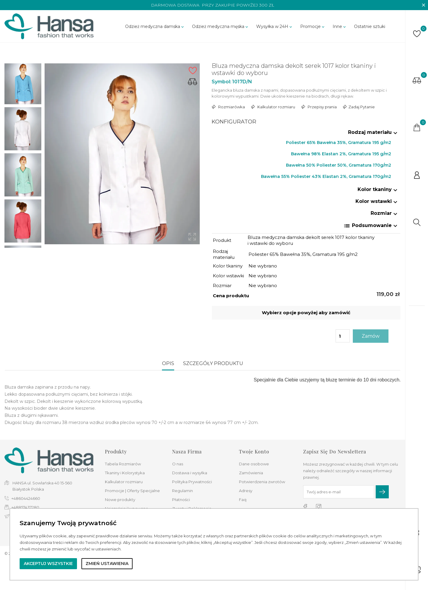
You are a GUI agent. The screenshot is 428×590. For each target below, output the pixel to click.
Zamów (371, 336)
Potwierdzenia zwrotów (262, 481)
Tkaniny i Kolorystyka (125, 472)
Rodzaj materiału (373, 132)
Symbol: (221, 81)
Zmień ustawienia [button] (107, 563)
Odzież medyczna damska (155, 26)
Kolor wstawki (377, 201)
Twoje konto (254, 451)
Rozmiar (385, 213)
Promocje (312, 26)
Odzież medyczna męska (220, 26)
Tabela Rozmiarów (123, 463)
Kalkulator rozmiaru (276, 106)
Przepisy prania (322, 106)
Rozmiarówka (231, 106)
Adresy (245, 490)
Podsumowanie (371, 225)
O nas (177, 463)
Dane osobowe (254, 463)
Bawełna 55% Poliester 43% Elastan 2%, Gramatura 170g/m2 (326, 176)
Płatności (181, 499)
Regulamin (182, 490)
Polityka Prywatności (192, 481)
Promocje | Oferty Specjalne (132, 490)
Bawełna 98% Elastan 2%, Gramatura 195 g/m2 (341, 154)
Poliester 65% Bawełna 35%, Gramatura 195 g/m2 (338, 142)
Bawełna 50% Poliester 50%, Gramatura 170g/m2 (338, 165)
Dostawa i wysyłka (189, 472)
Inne (340, 26)
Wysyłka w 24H (274, 26)
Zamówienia (251, 472)
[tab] (306, 133)
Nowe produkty (120, 499)
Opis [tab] (168, 363)
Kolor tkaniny (378, 189)
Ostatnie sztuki (369, 26)
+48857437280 (25, 507)
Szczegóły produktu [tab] (213, 363)
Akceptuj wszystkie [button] (48, 563)
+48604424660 (25, 498)
